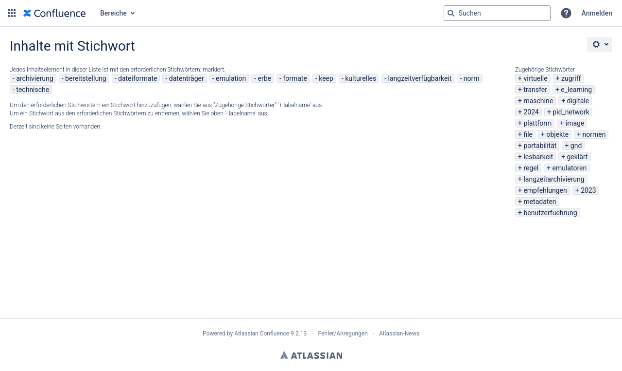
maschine (538, 101)
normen (594, 134)
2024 (530, 112)
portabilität (539, 145)
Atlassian (311, 355)
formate (295, 78)
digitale (578, 101)
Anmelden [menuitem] (597, 13)
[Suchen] (451, 13)
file (528, 134)
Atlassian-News (399, 333)
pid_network (571, 112)
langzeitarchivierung (553, 179)
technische (32, 89)
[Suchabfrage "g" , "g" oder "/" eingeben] (497, 13)
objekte (557, 134)
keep (326, 78)
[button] (11, 13)
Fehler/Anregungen (343, 333)
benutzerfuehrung (550, 213)
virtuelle (535, 78)
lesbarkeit (538, 157)
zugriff (571, 78)
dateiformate (137, 78)
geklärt (577, 157)
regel (530, 168)
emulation (231, 78)
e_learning (576, 89)
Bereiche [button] (113, 13)
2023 (588, 190)
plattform (537, 123)
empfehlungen (545, 190)
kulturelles (360, 78)
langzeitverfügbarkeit (420, 78)
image (575, 123)
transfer (535, 89)
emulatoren (570, 168)
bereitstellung (85, 78)
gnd (576, 145)
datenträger (186, 78)
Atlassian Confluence (261, 333)
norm (472, 78)
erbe (264, 78)
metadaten (539, 201)
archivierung (34, 78)
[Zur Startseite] (54, 13)
